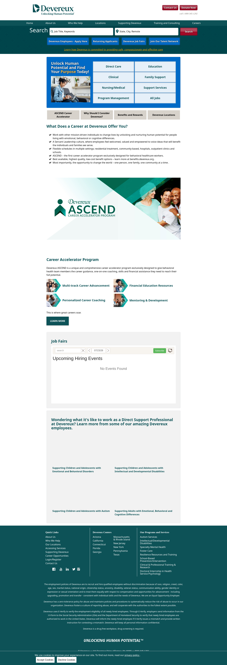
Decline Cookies (66, 659)
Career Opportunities (56, 555)
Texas (116, 554)
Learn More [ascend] (57, 321)
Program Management (113, 98)
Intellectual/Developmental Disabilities (155, 542)
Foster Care (146, 550)
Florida (96, 548)
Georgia (97, 552)
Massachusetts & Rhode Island (121, 538)
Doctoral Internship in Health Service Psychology (156, 572)
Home (29, 23)
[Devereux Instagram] (78, 569)
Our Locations (53, 544)
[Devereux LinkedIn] (67, 569)
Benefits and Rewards (130, 115)
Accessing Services (55, 548)
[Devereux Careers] (54, 569)
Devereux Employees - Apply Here (68, 41)
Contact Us (170, 7)
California (98, 540)
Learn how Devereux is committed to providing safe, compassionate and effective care (113, 49)
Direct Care (113, 66)
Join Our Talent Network (164, 41)
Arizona (97, 536)
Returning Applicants (105, 41)
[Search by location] (146, 31)
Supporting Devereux (129, 23)
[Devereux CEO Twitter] (74, 569)
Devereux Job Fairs (134, 41)
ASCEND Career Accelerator (63, 115)
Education (155, 66)
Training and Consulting (167, 23)
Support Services (155, 88)
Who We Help (75, 23)
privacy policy (132, 655)
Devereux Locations (163, 115)
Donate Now (188, 7)
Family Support (155, 77)
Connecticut (99, 544)
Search (189, 31)
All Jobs (155, 98)
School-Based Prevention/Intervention (153, 560)
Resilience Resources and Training (158, 554)
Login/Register (53, 559)
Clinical (113, 77)
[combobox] (81, 31)
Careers (196, 23)
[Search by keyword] (81, 31)
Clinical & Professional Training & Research (158, 566)
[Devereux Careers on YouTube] (61, 569)
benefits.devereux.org (142, 159)
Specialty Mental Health (153, 547)
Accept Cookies (45, 659)
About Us (50, 23)
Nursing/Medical (113, 88)
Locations (100, 23)
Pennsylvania (120, 550)
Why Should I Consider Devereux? (97, 115)
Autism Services (148, 536)
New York (118, 547)
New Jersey (119, 543)
